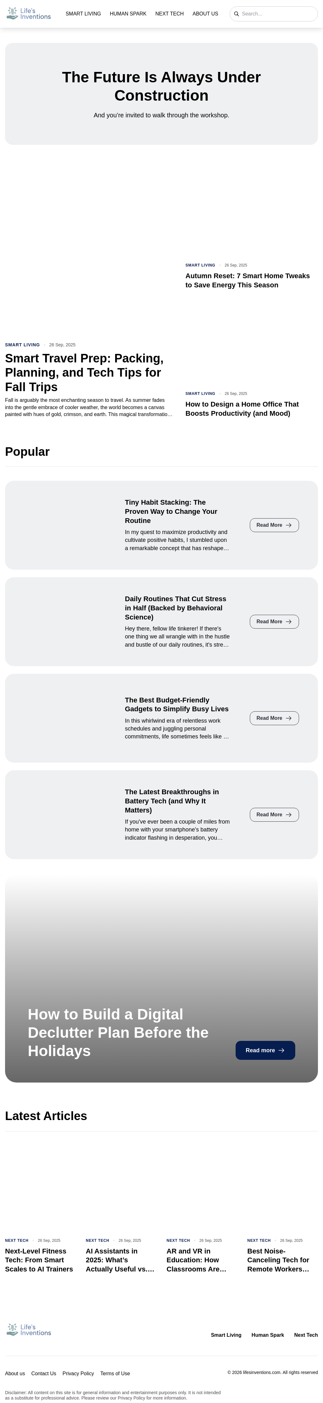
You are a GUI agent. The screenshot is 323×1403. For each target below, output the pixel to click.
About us (206, 13)
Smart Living (83, 13)
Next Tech (169, 13)
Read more (265, 1050)
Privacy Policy (78, 1373)
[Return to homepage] (28, 1330)
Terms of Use (115, 1373)
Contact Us (43, 1373)
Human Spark (128, 13)
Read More (274, 525)
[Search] (236, 14)
